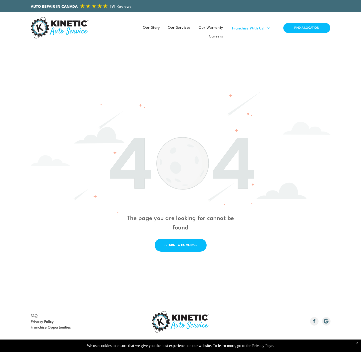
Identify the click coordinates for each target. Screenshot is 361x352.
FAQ (34, 316)
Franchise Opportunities (51, 328)
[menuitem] (149, 27)
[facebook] (314, 322)
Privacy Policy (42, 322)
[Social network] (326, 322)
